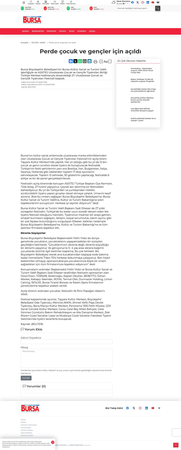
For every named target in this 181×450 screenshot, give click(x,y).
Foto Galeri (45, 2)
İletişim (23, 422)
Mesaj (24, 347)
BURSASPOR (38, 31)
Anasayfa (31, 2)
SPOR (71, 31)
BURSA (25, 31)
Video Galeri (55, 2)
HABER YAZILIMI (60, 445)
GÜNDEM (81, 31)
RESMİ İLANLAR (27, 435)
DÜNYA (62, 31)
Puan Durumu (71, 2)
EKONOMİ (51, 31)
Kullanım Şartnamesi (29, 425)
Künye (23, 420)
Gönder (26, 378)
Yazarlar (38, 2)
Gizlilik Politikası (27, 430)
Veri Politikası (26, 428)
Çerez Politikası (26, 433)
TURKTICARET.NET (76, 445)
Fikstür (62, 2)
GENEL (92, 31)
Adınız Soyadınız (31, 337)
